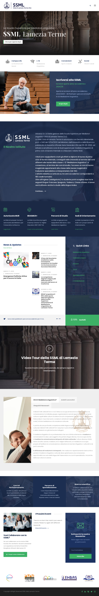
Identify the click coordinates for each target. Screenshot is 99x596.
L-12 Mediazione (78, 281)
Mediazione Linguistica (81, 252)
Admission (9, 273)
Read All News (8, 248)
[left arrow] (57, 319)
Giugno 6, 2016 (46, 289)
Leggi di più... (7, 229)
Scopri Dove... (79, 229)
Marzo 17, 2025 (9, 271)
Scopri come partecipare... (35, 229)
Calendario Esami (79, 258)
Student (17, 273)
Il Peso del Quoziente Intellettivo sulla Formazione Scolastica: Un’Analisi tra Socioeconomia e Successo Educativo (49, 262)
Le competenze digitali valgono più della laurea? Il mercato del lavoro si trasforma (49, 280)
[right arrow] (59, 319)
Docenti (76, 264)
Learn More (54, 229)
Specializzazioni (78, 275)
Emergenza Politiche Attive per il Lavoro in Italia (15, 277)
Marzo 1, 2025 (46, 272)
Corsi (75, 269)
